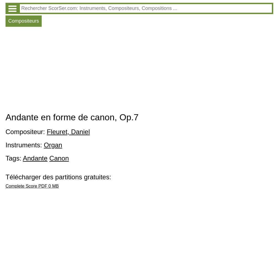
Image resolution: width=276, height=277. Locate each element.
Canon (59, 158)
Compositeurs (23, 21)
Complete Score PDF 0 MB (32, 186)
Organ (53, 145)
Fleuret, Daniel (68, 131)
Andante (35, 158)
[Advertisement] (139, 71)
